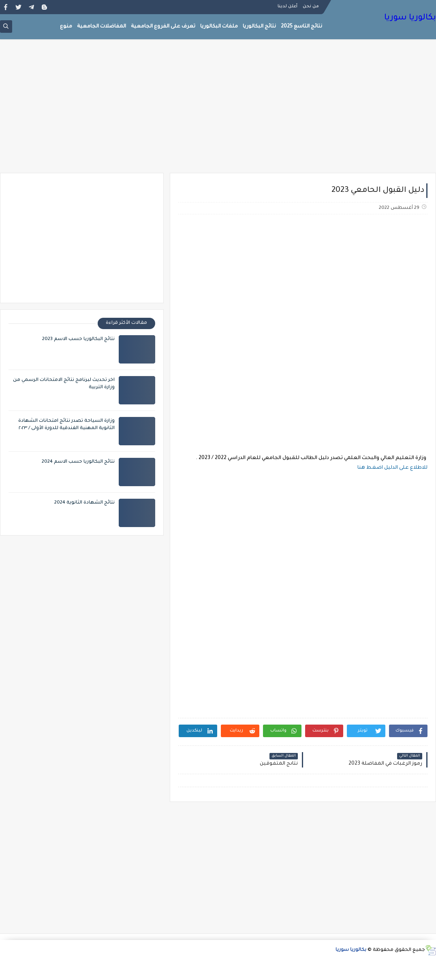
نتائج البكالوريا (259, 27)
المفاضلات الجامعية (101, 27)
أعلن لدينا (287, 6)
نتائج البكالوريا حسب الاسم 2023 (78, 339)
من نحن (311, 6)
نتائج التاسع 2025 (301, 27)
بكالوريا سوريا (410, 18)
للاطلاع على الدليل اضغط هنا (391, 468)
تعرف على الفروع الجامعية (163, 27)
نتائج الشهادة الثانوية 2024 (84, 503)
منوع (66, 27)
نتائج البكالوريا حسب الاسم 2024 (78, 462)
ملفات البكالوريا (219, 27)
